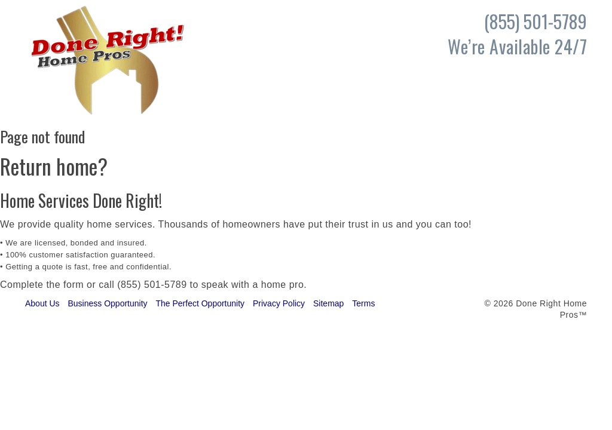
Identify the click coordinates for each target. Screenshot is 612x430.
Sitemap (328, 303)
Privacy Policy (279, 303)
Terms (363, 303)
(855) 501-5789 (151, 285)
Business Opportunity (107, 303)
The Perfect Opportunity (199, 303)
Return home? (54, 166)
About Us (42, 303)
